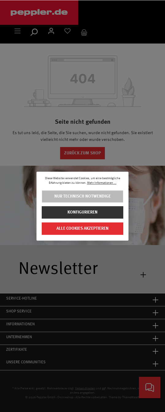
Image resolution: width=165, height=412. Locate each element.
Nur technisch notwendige (82, 196)
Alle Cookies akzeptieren (82, 228)
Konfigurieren (82, 212)
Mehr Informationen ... (102, 183)
